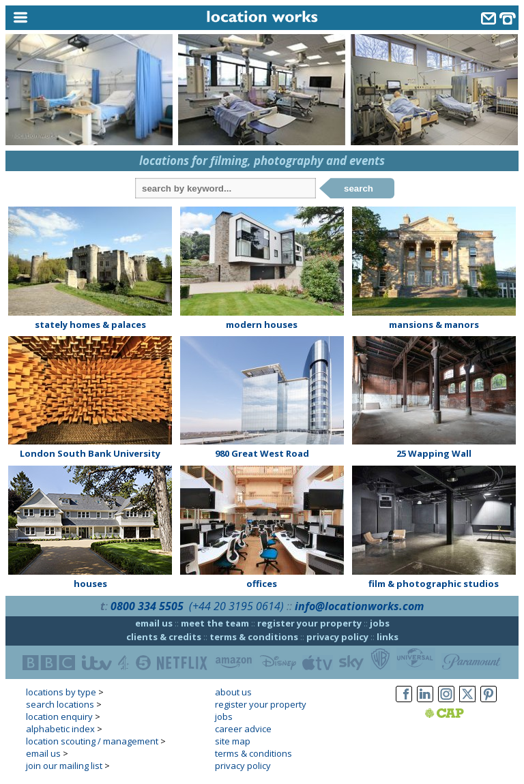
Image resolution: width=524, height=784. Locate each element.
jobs (380, 623)
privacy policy (337, 637)
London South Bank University (90, 453)
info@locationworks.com (359, 606)
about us (233, 692)
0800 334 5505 (147, 606)
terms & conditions (253, 637)
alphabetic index (60, 729)
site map (232, 741)
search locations (60, 704)
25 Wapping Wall (433, 453)
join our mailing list (64, 765)
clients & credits (163, 637)
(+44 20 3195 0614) (236, 606)
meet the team (215, 623)
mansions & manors (434, 324)
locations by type (61, 692)
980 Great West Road (262, 453)
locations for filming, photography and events (262, 160)
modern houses (261, 324)
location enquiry (59, 716)
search (358, 188)
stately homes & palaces (90, 324)
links (387, 637)
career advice (243, 729)
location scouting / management (92, 741)
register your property (309, 623)
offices (261, 583)
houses (90, 583)
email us (154, 623)
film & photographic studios (433, 583)
